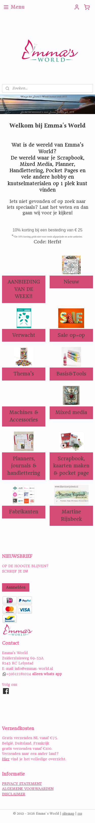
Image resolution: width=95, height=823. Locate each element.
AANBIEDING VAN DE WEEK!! (24, 289)
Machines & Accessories (23, 416)
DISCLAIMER (13, 794)
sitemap (68, 813)
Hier (6, 759)
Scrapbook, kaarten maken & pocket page (71, 465)
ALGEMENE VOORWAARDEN (27, 789)
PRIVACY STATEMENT (22, 784)
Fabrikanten (23, 512)
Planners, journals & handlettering (23, 465)
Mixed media (71, 412)
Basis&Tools (71, 374)
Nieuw (71, 281)
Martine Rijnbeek (71, 515)
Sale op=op (71, 335)
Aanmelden (15, 587)
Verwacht (23, 335)
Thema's (23, 374)
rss (80, 813)
